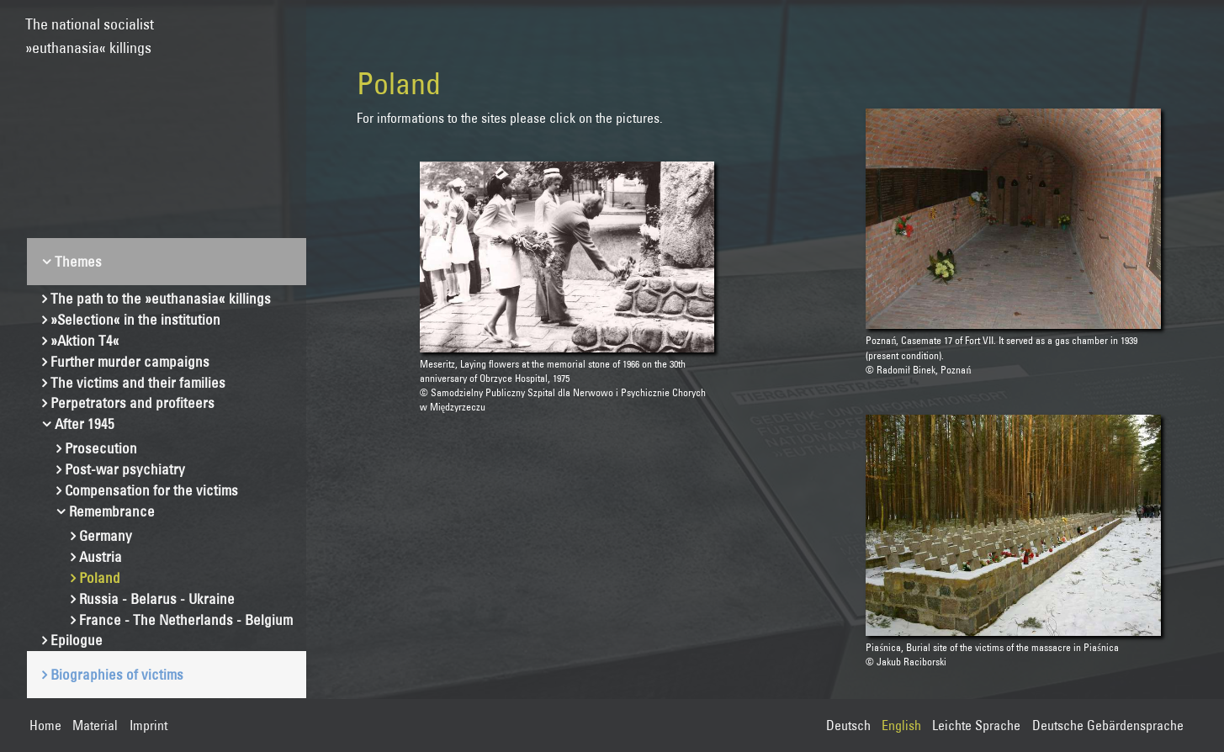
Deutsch (848, 725)
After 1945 (84, 423)
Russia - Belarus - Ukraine (157, 598)
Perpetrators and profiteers (132, 402)
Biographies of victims (116, 674)
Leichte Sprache (976, 725)
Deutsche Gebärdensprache (1108, 725)
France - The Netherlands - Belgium (186, 619)
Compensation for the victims (151, 490)
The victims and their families (137, 382)
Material (95, 725)
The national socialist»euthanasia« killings (89, 28)
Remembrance (112, 511)
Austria (100, 556)
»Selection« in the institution (135, 319)
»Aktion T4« (84, 340)
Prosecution (101, 448)
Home (45, 725)
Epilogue (76, 640)
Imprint (148, 725)
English (901, 725)
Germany (105, 535)
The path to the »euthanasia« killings (160, 298)
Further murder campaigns (129, 361)
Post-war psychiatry (125, 469)
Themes (78, 261)
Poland (99, 577)
